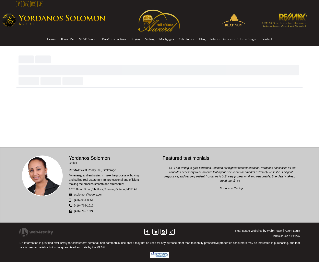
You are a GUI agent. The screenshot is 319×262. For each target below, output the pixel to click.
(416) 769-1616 (83, 205)
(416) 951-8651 (83, 200)
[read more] (227, 180)
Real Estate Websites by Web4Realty (258, 230)
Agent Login (292, 230)
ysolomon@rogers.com (88, 194)
